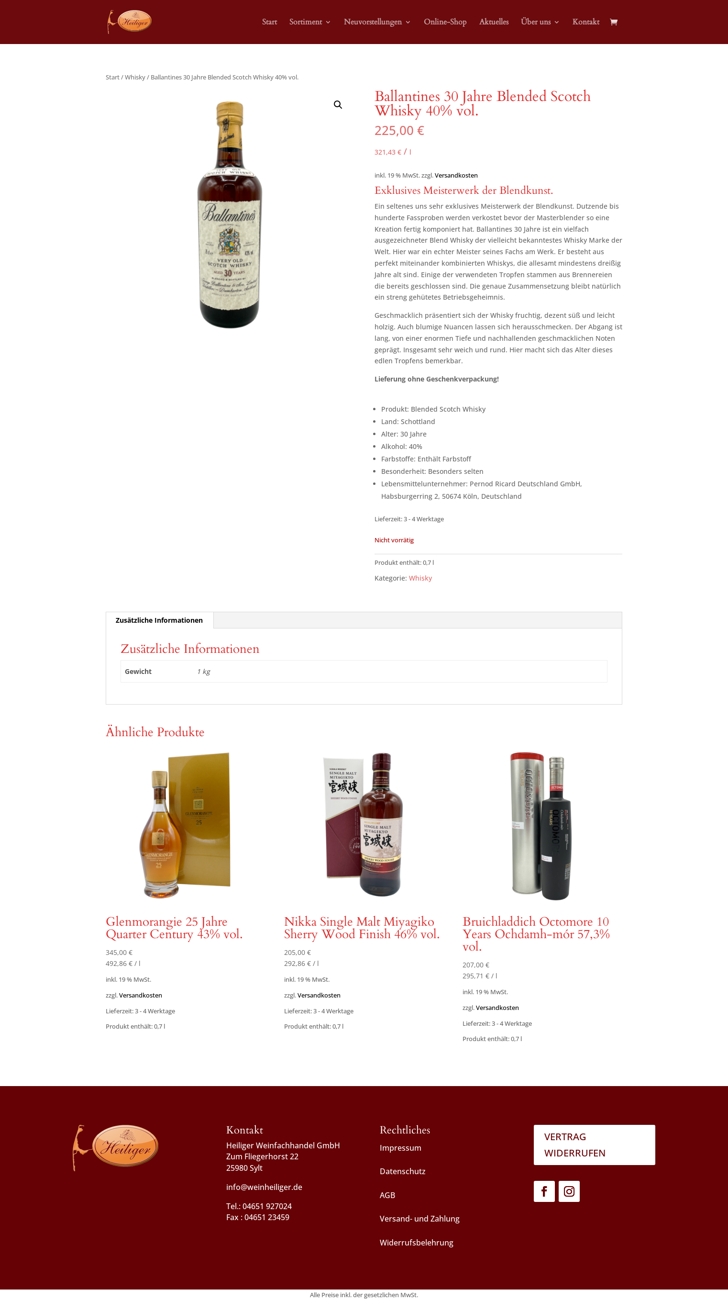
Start (269, 23)
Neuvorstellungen (373, 23)
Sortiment (305, 23)
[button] (338, 104)
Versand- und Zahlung (420, 1218)
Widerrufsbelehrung (416, 1242)
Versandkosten (456, 175)
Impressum (400, 1148)
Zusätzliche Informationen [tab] (159, 620)
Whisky (135, 77)
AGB (387, 1195)
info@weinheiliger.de (264, 1187)
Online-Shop (445, 23)
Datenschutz (403, 1171)
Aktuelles (493, 23)
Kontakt (586, 23)
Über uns (536, 23)
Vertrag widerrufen (575, 1144)
